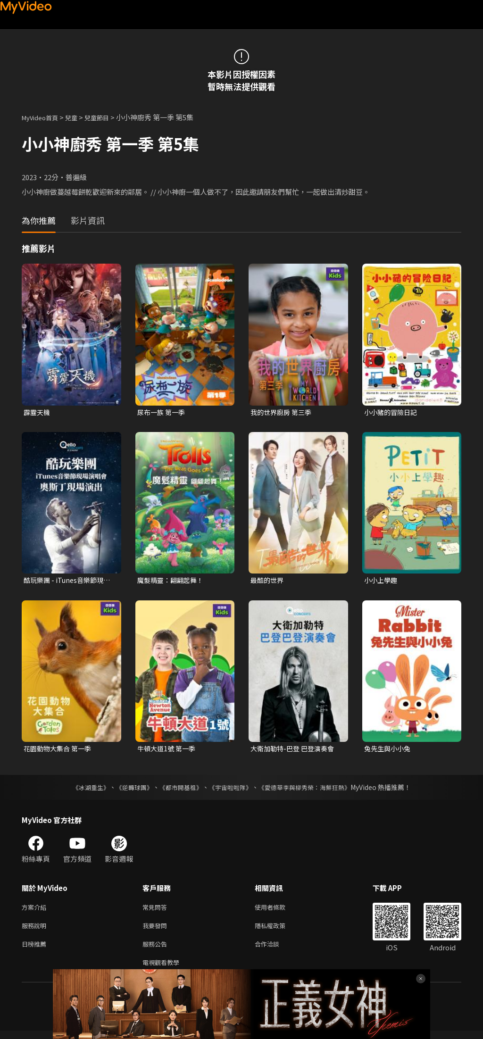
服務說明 (36, 930)
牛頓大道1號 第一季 (168, 751)
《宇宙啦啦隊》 (231, 790)
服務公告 (156, 950)
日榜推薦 (36, 950)
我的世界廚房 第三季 (283, 412)
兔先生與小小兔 (389, 751)
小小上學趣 (382, 581)
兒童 (79, 117)
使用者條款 (278, 910)
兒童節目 (107, 117)
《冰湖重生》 (82, 790)
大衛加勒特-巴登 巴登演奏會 (295, 751)
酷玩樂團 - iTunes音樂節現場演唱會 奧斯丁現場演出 (69, 581)
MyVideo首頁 (43, 117)
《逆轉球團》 (129, 790)
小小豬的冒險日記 (392, 412)
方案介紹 (36, 910)
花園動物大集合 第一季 (60, 751)
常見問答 (156, 910)
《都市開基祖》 (178, 790)
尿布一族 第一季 (162, 412)
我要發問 (156, 930)
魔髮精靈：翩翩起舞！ (172, 581)
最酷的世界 (268, 581)
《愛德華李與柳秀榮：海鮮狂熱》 (310, 790)
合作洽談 (274, 950)
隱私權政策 (278, 930)
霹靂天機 (38, 412)
